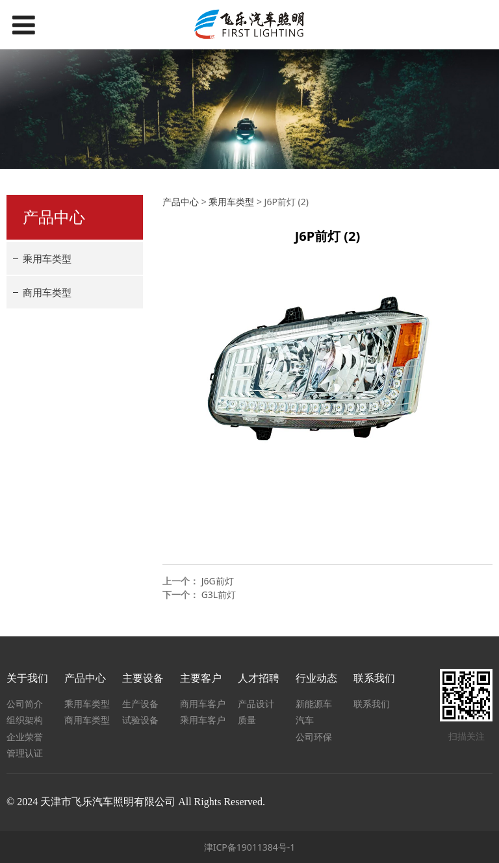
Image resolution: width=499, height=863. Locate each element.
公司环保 (314, 737)
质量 (247, 720)
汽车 (305, 720)
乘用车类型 (47, 258)
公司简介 (24, 703)
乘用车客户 (202, 720)
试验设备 (140, 720)
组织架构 (24, 720)
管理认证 (24, 753)
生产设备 (140, 703)
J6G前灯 (217, 581)
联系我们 (371, 703)
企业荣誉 (24, 737)
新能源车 (314, 703)
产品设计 (256, 703)
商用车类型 (47, 292)
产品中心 (180, 201)
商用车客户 (202, 703)
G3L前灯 (219, 594)
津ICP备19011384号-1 (250, 847)
